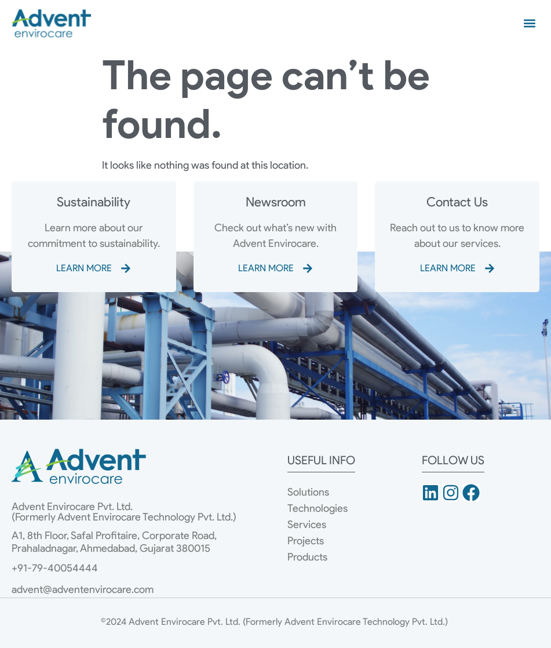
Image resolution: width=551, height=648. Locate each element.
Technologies (317, 508)
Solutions (308, 492)
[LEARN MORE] (126, 268)
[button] (529, 22)
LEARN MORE (84, 268)
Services (306, 524)
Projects (305, 540)
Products (307, 557)
